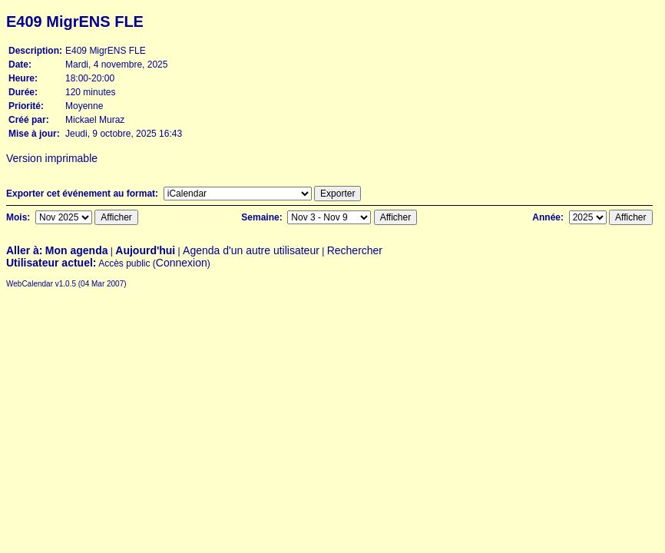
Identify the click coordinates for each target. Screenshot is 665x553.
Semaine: (263, 217)
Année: (549, 217)
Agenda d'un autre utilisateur (251, 250)
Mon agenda (76, 250)
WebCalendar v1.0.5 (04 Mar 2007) (66, 284)
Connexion (181, 263)
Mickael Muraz (94, 119)
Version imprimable (48, 158)
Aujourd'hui (145, 250)
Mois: (19, 217)
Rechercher (354, 250)
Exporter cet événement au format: (83, 193)
